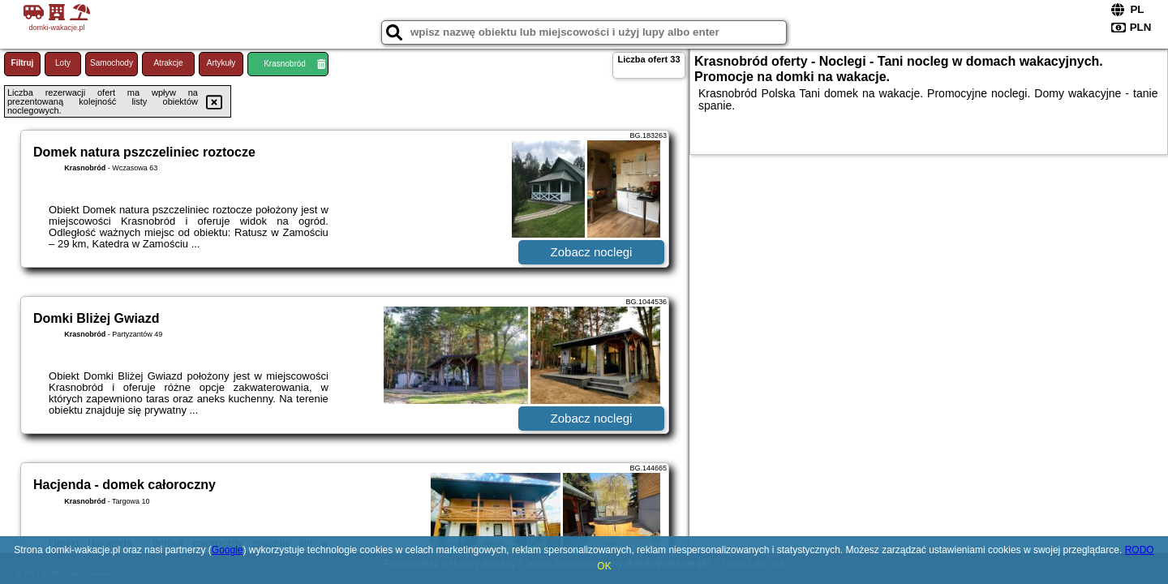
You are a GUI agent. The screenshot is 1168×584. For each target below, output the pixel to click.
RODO (1139, 550)
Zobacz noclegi (592, 252)
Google (227, 550)
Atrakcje (167, 62)
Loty (63, 62)
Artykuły (221, 62)
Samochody (111, 62)
